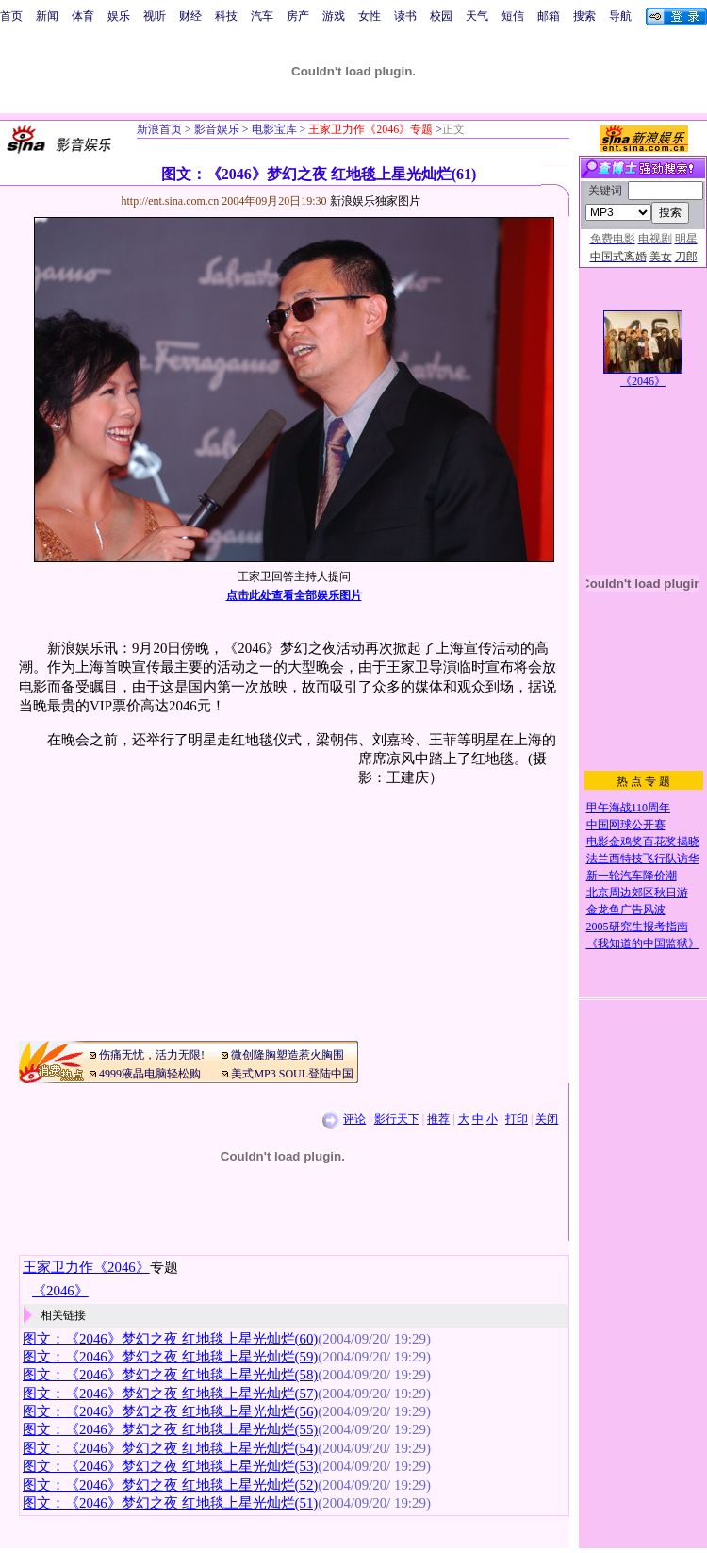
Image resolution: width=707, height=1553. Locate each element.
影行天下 (396, 1119)
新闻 (47, 16)
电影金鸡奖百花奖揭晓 (642, 841)
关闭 (546, 1119)
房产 (298, 16)
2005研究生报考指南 (637, 926)
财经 (190, 16)
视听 (154, 16)
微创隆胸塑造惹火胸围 (287, 1054)
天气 (477, 16)
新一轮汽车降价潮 (631, 875)
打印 (516, 1119)
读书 (405, 16)
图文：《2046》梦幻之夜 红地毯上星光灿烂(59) (170, 1356)
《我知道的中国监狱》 (642, 943)
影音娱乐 (216, 129)
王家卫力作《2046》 (86, 1267)
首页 (11, 16)
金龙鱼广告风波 (626, 909)
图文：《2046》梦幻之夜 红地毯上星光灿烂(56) (170, 1411)
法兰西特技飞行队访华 (642, 858)
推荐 (438, 1119)
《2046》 (643, 381)
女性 (369, 16)
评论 (354, 1119)
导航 (620, 16)
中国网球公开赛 (626, 824)
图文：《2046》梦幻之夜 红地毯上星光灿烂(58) (170, 1374)
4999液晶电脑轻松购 (150, 1073)
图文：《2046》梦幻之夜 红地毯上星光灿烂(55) (170, 1429)
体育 (83, 16)
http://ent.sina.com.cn (172, 201)
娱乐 (118, 16)
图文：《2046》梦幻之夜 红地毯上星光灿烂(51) (170, 1503)
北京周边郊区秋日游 (637, 892)
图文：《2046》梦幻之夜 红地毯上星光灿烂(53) (170, 1466)
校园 (441, 16)
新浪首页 (159, 129)
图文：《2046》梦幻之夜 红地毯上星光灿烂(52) (170, 1485)
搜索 (584, 16)
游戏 (333, 16)
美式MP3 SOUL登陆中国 (292, 1073)
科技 (226, 16)
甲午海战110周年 (628, 807)
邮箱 (548, 16)
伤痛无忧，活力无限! (152, 1054)
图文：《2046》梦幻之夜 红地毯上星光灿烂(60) (170, 1338)
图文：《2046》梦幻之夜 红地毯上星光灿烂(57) (170, 1393)
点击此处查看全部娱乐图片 (294, 595)
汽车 (262, 16)
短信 (512, 16)
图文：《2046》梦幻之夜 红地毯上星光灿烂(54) (170, 1448)
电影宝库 (273, 129)
